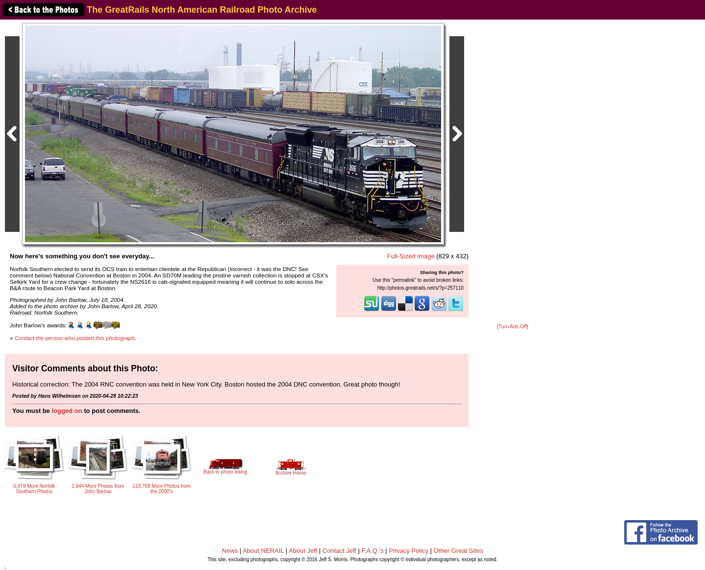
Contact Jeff (339, 550)
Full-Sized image (411, 256)
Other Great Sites (458, 550)
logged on (67, 410)
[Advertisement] (512, 172)
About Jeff (303, 550)
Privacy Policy (408, 550)
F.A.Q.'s (372, 550)
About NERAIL (263, 550)
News (230, 550)
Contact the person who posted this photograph (75, 338)
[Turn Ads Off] (512, 326)
